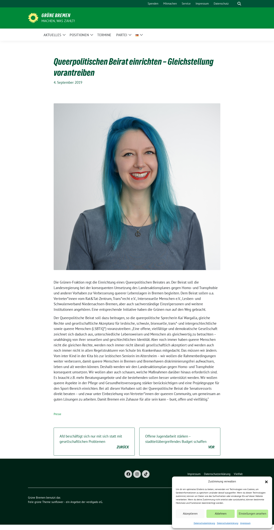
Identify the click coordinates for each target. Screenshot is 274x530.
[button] (266, 481)
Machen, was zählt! (58, 21)
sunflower (57, 502)
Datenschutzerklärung (204, 523)
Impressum (245, 523)
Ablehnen (220, 513)
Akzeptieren (190, 513)
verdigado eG (94, 502)
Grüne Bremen (55, 15)
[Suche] (234, 3)
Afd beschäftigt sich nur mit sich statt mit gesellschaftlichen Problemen (94, 442)
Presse (57, 414)
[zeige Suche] (239, 3)
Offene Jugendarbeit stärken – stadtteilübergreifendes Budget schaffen (179, 442)
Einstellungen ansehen (252, 513)
